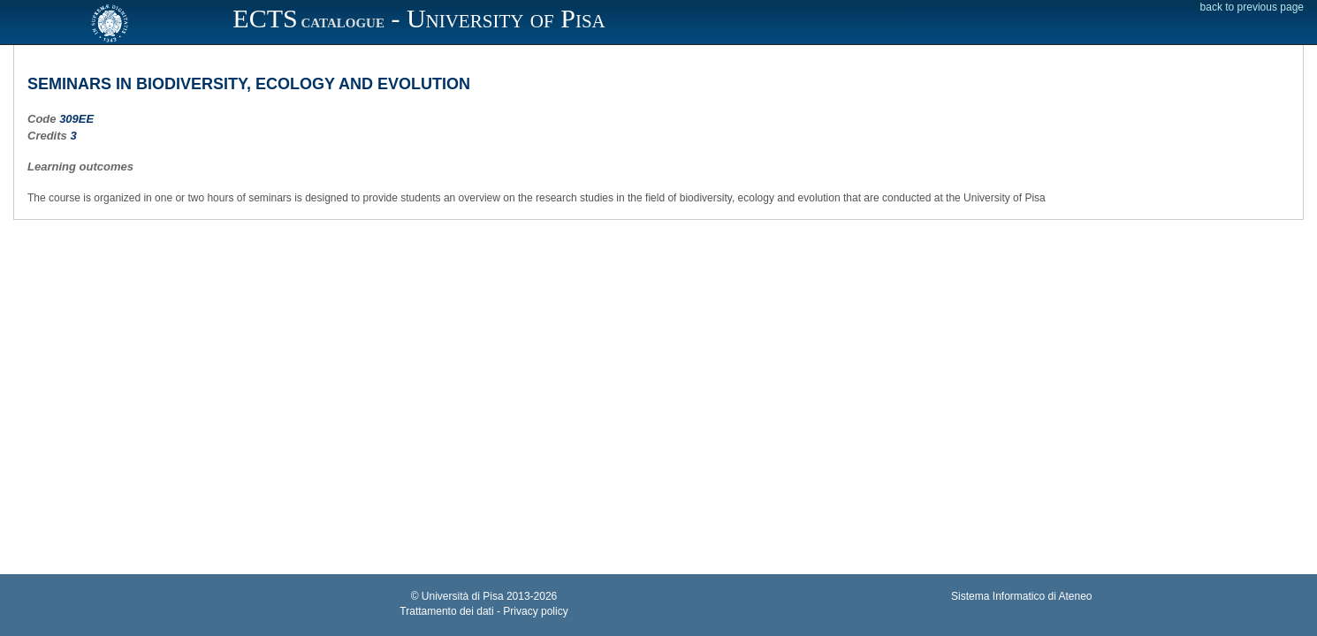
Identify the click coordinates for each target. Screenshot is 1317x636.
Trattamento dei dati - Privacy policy (483, 611)
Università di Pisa (463, 596)
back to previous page (1252, 7)
